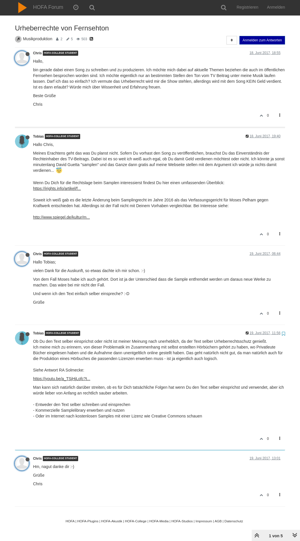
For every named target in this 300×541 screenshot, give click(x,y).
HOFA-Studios (182, 521)
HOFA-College (136, 521)
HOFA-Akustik (111, 521)
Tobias (38, 136)
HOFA (70, 521)
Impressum (203, 521)
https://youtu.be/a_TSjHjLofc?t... (61, 378)
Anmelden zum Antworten (262, 40)
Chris (37, 53)
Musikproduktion (37, 38)
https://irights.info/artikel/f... (57, 188)
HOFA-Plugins (88, 521)
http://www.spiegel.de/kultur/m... (61, 217)
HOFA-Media (158, 521)
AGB (218, 521)
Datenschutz (233, 521)
